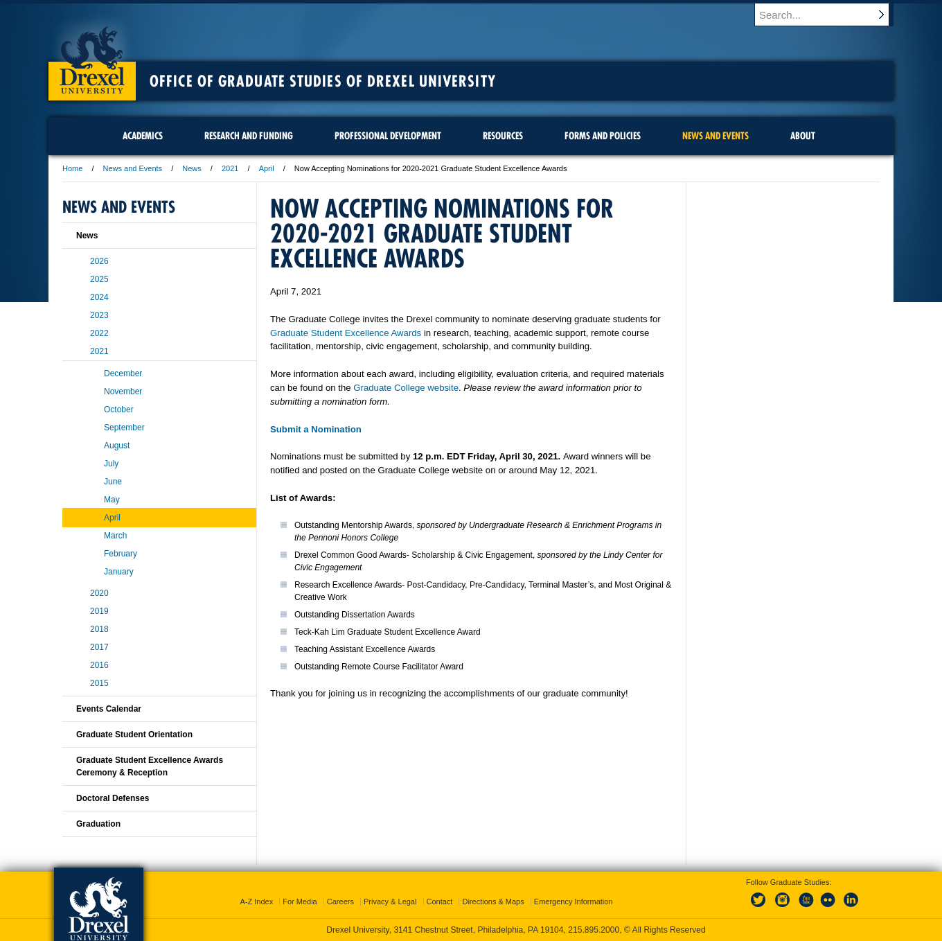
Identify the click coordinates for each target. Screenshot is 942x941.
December (123, 373)
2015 (99, 683)
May (112, 499)
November (123, 391)
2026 (99, 261)
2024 (99, 297)
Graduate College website (406, 387)
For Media (300, 901)
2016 (99, 665)
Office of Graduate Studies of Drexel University (323, 81)
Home (72, 168)
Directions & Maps (493, 901)
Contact (440, 901)
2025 (99, 279)
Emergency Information (573, 901)
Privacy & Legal (390, 901)
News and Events (133, 168)
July (111, 463)
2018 (99, 629)
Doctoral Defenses (112, 798)
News (192, 168)
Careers (340, 901)
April (266, 168)
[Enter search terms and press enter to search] (830, 14)
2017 (99, 647)
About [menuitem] (802, 136)
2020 (99, 593)
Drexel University (92, 55)
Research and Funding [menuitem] (248, 136)
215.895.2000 (593, 930)
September (124, 427)
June (113, 481)
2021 (230, 168)
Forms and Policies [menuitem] (603, 136)
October (119, 409)
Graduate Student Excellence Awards (345, 333)
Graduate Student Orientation (134, 734)
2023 (99, 315)
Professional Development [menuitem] (388, 136)
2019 (99, 611)
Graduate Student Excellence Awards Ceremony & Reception (149, 766)
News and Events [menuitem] (715, 136)
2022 (99, 333)
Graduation (98, 824)
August (117, 445)
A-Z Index (256, 901)
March (115, 535)
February (120, 554)
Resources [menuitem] (503, 136)
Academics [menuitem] (143, 136)
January (119, 572)
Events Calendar (108, 709)
